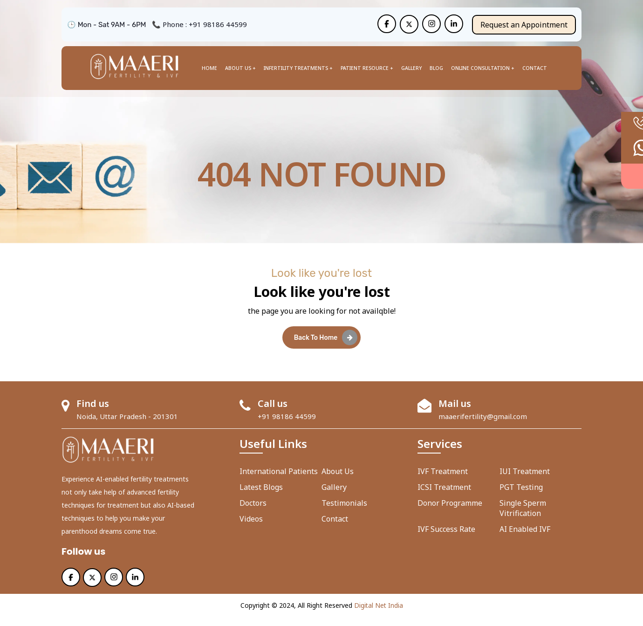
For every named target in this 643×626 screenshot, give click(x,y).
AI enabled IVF (524, 538)
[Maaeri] (386, 23)
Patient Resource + (367, 67)
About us (338, 480)
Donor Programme (449, 512)
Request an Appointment (524, 24)
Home (209, 67)
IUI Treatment (524, 480)
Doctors (253, 512)
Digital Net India (379, 614)
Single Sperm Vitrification (522, 517)
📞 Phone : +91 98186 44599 (199, 24)
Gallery (411, 67)
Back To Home (326, 346)
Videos (251, 528)
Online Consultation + (482, 67)
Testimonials (344, 512)
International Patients (278, 480)
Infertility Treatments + (298, 67)
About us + (240, 67)
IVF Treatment (442, 480)
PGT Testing (521, 496)
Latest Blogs (261, 496)
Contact (534, 67)
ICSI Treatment (444, 496)
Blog (436, 67)
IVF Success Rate (446, 538)
